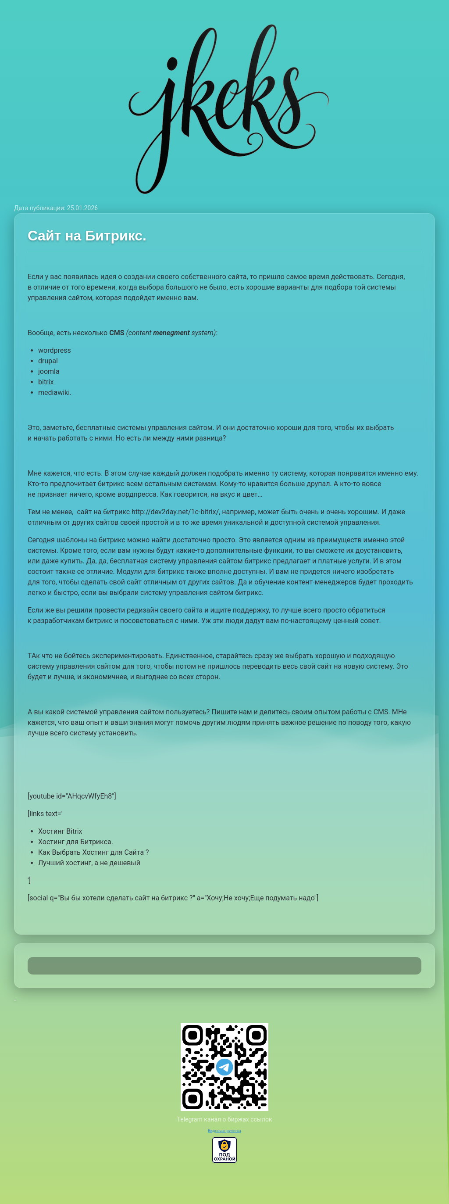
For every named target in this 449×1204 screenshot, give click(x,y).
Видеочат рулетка (224, 1131)
